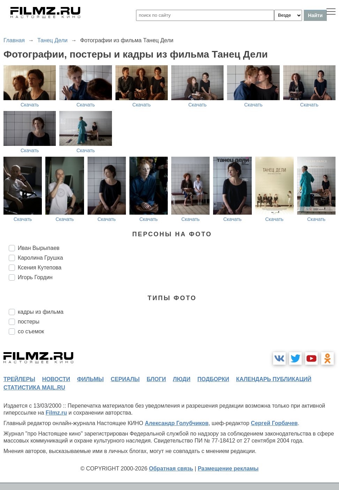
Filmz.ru (56, 413)
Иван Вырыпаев (39, 248)
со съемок (31, 331)
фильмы (90, 379)
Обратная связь (171, 469)
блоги (156, 379)
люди (181, 379)
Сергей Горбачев (274, 423)
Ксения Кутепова (39, 267)
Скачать (30, 104)
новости (56, 379)
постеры (28, 322)
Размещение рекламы (228, 469)
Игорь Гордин (35, 277)
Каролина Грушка (40, 258)
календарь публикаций (273, 379)
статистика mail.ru (34, 388)
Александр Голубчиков (177, 423)
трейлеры (19, 379)
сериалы (125, 379)
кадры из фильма (40, 312)
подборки (213, 379)
